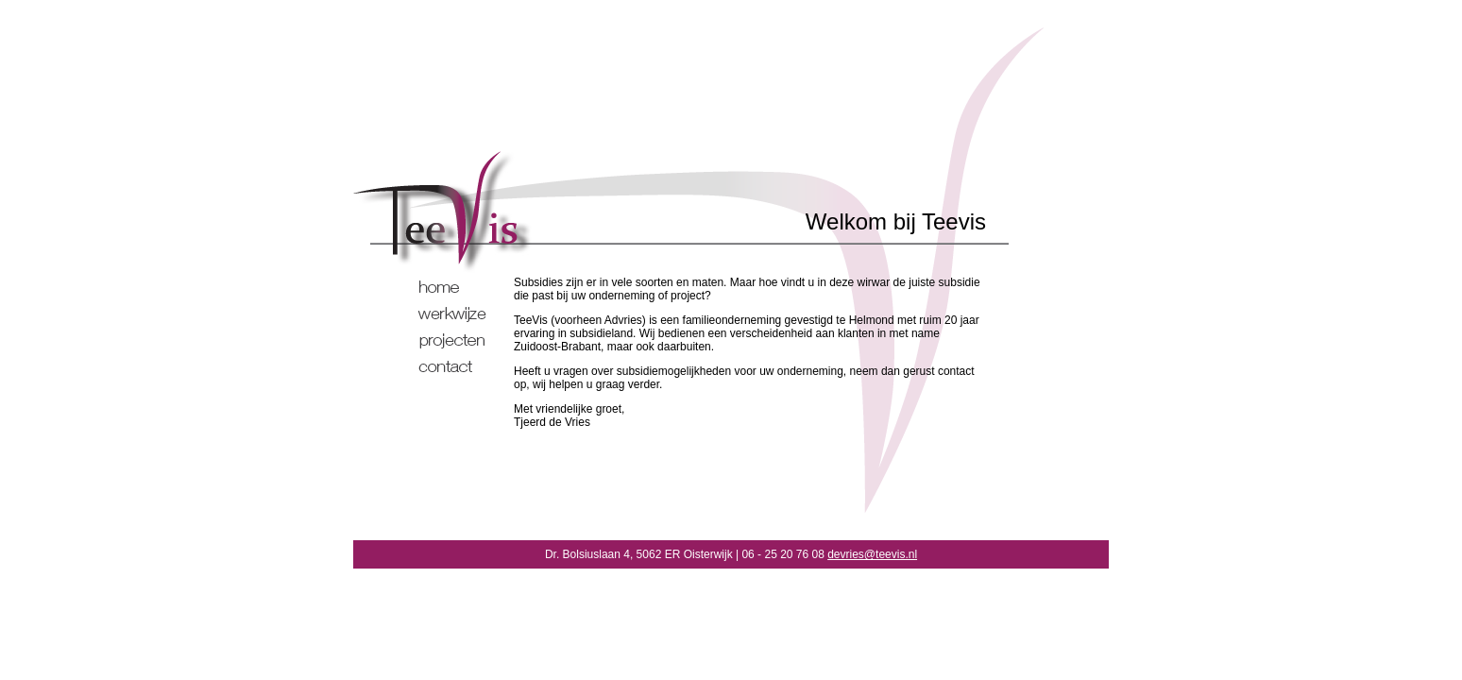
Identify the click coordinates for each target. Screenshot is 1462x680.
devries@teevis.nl (872, 554)
